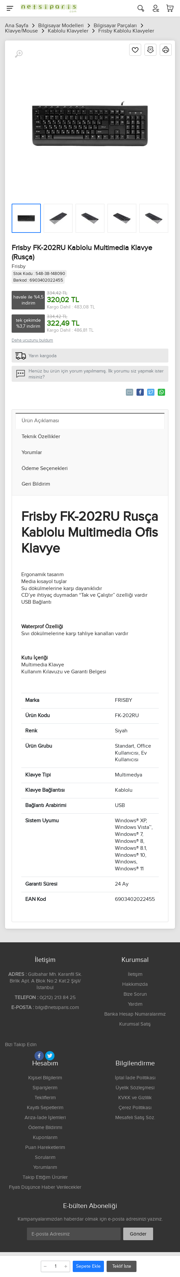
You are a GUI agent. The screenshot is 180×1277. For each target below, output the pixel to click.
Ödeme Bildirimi (45, 1127)
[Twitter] (49, 1055)
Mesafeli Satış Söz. (135, 1117)
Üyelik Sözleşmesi (135, 1088)
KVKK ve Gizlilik (135, 1098)
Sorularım (45, 1157)
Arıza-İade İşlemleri (45, 1117)
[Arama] (141, 8)
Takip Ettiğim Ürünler (45, 1177)
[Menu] (10, 8)
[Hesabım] (155, 8)
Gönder (138, 1234)
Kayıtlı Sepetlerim (45, 1107)
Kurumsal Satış (135, 1024)
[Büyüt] (19, 54)
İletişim (135, 974)
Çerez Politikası (135, 1107)
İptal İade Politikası (135, 1078)
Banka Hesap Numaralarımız (135, 1014)
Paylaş (139, 392)
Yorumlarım (45, 1167)
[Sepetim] (170, 8)
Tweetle (150, 392)
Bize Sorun (135, 994)
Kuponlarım (45, 1137)
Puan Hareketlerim (45, 1147)
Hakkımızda (135, 984)
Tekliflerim (45, 1098)
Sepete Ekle (88, 1266)
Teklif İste (121, 1266)
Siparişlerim (45, 1088)
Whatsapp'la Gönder (161, 392)
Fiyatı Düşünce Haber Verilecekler (45, 1187)
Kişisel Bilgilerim (45, 1078)
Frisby (19, 266)
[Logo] (47, 8)
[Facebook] (39, 1055)
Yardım (135, 1004)
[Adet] (55, 1266)
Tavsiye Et (129, 392)
